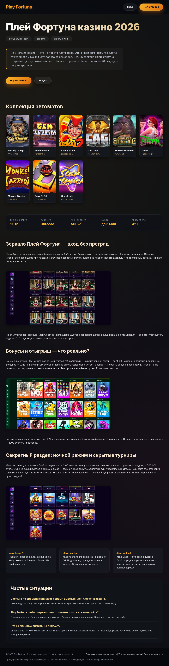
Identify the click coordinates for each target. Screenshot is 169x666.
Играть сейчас (18, 80)
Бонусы (43, 80)
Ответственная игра (153, 654)
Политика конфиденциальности (101, 654)
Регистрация (151, 7)
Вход (130, 7)
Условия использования (130, 654)
